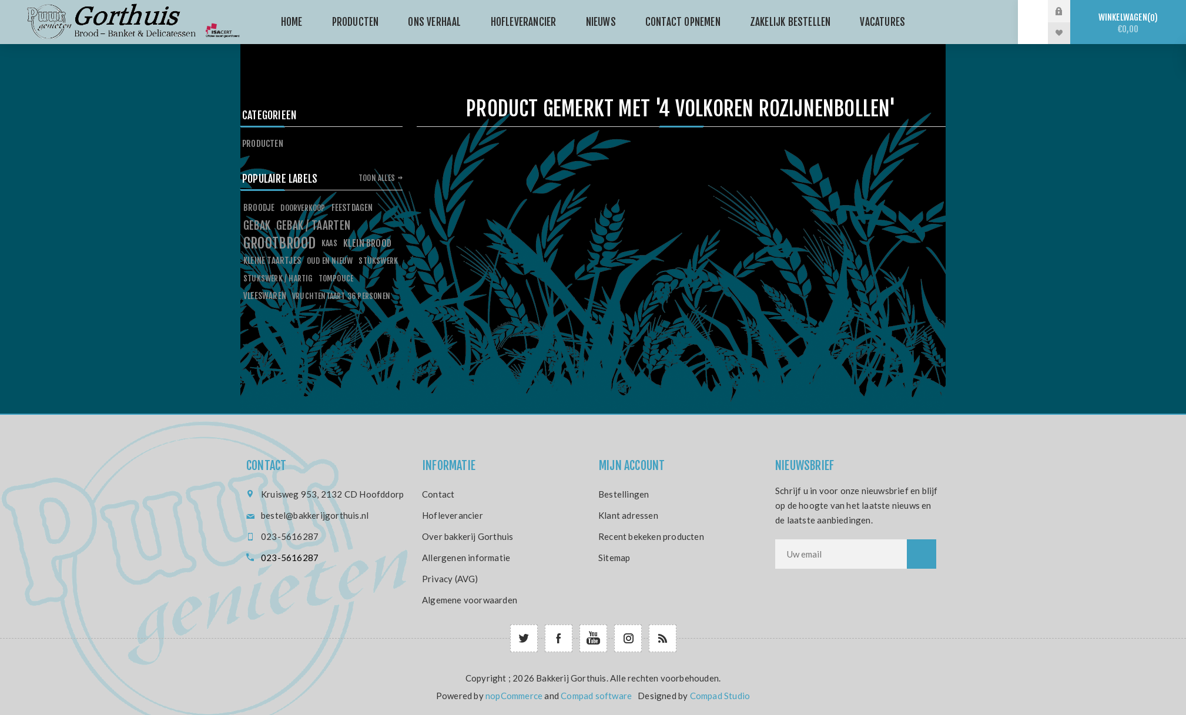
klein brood (367, 243)
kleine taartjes (272, 260)
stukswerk (378, 261)
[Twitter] (524, 638)
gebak (256, 226)
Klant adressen (628, 515)
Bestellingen (623, 494)
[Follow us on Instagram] (628, 638)
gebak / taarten (313, 226)
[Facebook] (558, 638)
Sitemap (614, 557)
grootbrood (279, 243)
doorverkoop (302, 208)
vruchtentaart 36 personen (341, 296)
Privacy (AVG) (450, 578)
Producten (262, 143)
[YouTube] (593, 638)
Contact (438, 494)
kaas (329, 243)
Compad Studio (720, 695)
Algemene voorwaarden (469, 600)
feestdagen (352, 207)
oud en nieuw (330, 261)
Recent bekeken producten (651, 536)
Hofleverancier (452, 515)
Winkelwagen (1128, 23)
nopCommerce (513, 695)
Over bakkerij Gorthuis (467, 536)
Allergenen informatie (466, 557)
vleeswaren (264, 295)
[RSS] (662, 638)
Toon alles (377, 178)
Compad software (596, 695)
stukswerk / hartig (278, 278)
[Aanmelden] (841, 554)
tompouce (336, 278)
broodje (258, 207)
